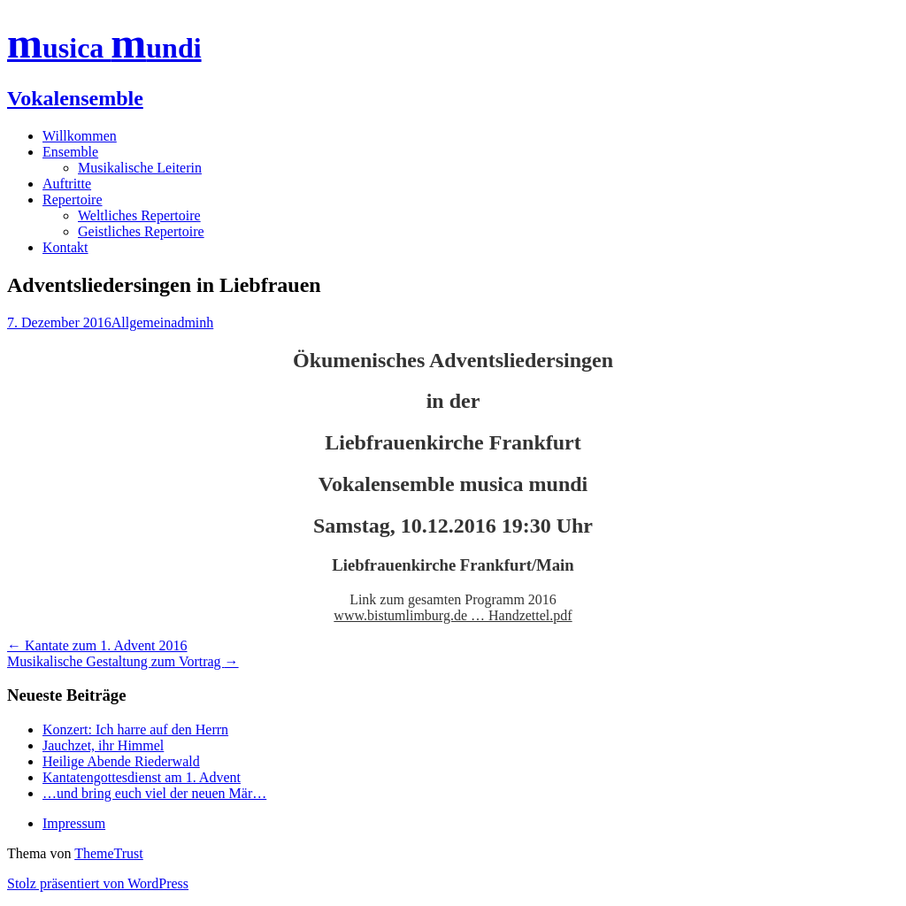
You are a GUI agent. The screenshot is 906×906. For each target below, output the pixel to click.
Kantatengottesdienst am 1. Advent (141, 777)
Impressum (73, 823)
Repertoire (72, 199)
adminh (192, 322)
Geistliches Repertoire (141, 231)
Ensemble (70, 151)
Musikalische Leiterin (140, 167)
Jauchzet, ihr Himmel (103, 745)
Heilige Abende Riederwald (121, 761)
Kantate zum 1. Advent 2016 (97, 645)
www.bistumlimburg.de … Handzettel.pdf (453, 615)
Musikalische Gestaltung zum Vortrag (123, 661)
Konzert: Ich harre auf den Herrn (135, 729)
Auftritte (66, 183)
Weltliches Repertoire (139, 215)
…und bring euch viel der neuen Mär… (154, 793)
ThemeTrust (108, 853)
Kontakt (65, 247)
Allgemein (141, 322)
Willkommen (79, 135)
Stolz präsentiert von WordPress (97, 883)
